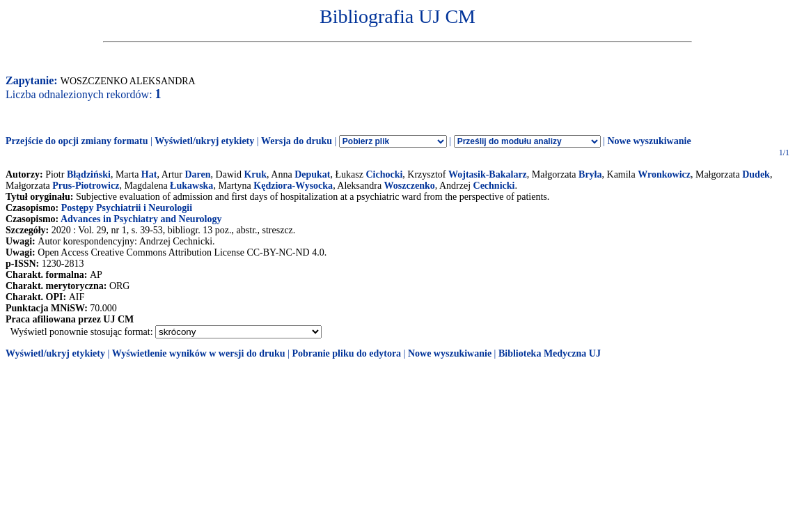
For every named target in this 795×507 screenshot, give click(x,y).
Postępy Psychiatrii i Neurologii (126, 208)
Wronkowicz (664, 174)
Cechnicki (494, 185)
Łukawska (191, 185)
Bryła (589, 174)
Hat (149, 174)
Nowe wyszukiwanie (649, 141)
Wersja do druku (296, 141)
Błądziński (89, 174)
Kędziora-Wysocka (293, 185)
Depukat (312, 174)
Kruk (255, 174)
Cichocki (383, 174)
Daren (197, 174)
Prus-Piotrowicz (85, 185)
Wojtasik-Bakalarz (487, 174)
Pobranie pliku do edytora (346, 353)
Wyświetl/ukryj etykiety (204, 141)
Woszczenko (409, 185)
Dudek (756, 174)
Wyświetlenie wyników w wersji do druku (198, 353)
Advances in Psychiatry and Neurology (141, 219)
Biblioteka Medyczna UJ (549, 353)
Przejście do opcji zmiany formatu (77, 141)
